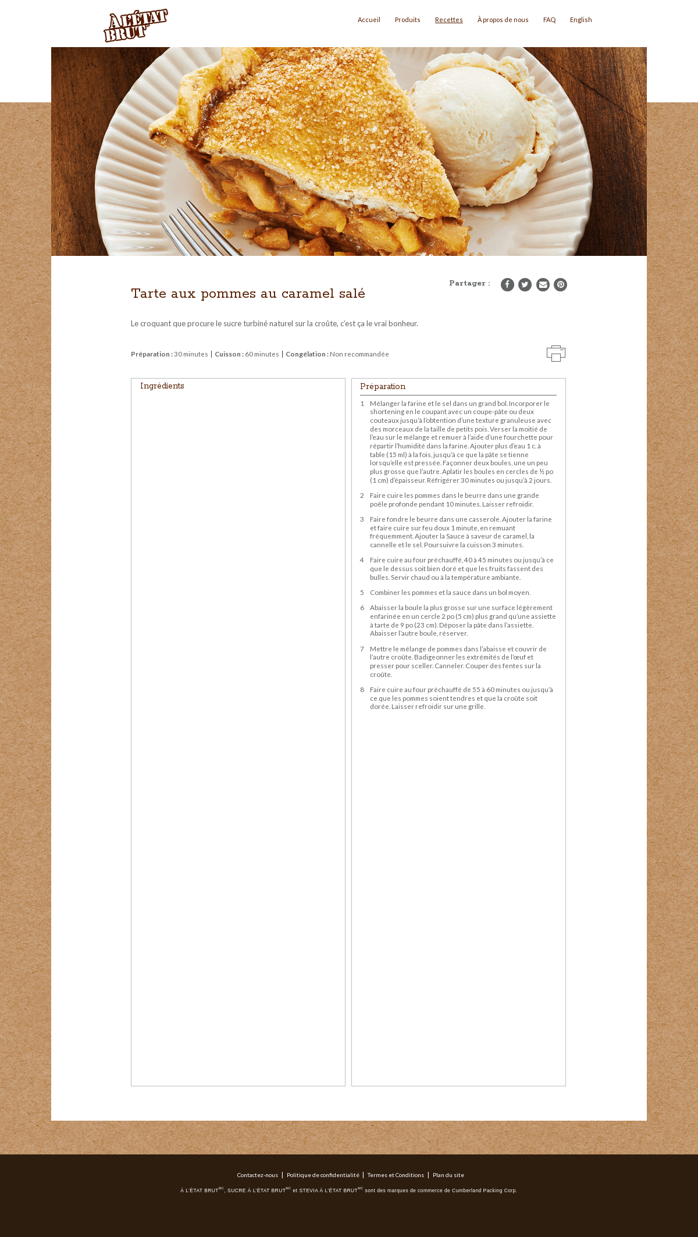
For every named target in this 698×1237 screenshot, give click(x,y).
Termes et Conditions (396, 1174)
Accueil (369, 19)
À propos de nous (503, 19)
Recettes (449, 19)
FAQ (549, 19)
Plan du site (448, 1174)
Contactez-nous (257, 1174)
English (581, 19)
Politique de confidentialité (323, 1174)
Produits (408, 19)
